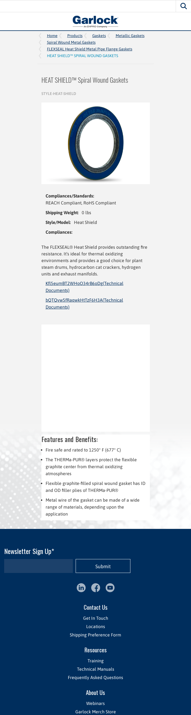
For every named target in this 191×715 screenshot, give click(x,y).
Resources (96, 649)
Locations (95, 626)
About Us (95, 692)
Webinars (95, 703)
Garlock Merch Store (95, 711)
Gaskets (99, 35)
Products (75, 35)
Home (52, 35)
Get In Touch (95, 618)
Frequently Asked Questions (95, 677)
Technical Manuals (95, 669)
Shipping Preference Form (95, 634)
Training (96, 660)
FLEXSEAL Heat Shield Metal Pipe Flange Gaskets (89, 49)
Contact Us (96, 607)
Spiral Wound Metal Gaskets (71, 42)
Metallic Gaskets (130, 35)
